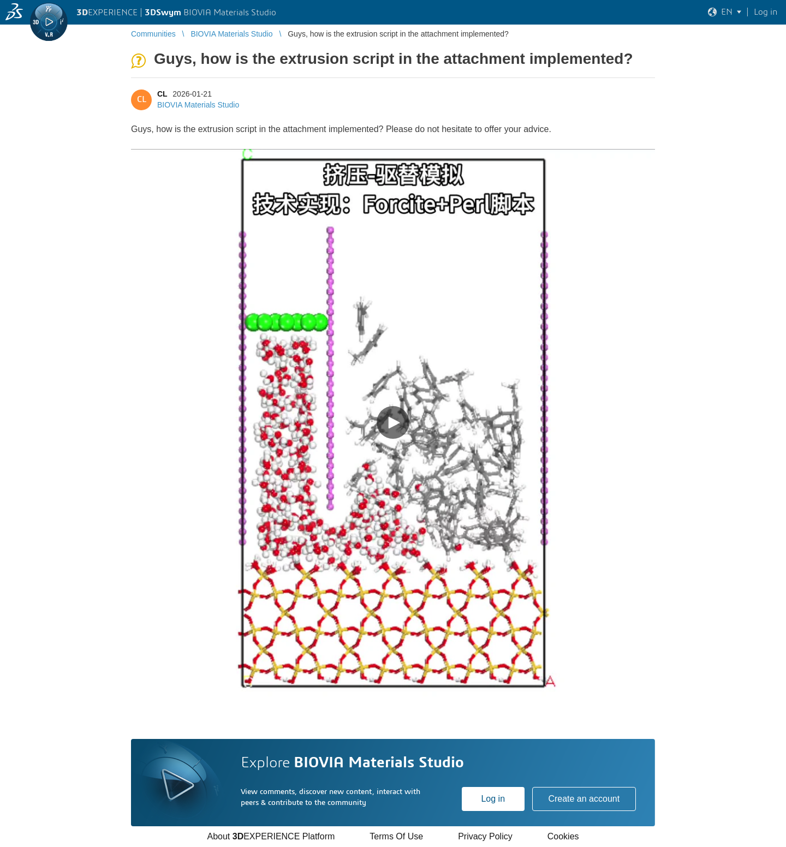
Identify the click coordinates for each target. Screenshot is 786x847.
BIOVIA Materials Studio (198, 104)
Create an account (584, 798)
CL (162, 94)
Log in (493, 798)
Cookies (563, 836)
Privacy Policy (485, 836)
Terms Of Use (396, 836)
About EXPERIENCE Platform (271, 836)
